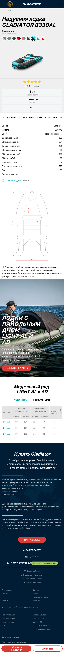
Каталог (36, 590)
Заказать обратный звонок (44, 563)
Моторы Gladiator (40, 615)
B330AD (6, 422)
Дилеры (36, 594)
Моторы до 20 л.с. (40, 618)
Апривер (15, 637)
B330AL (6, 428)
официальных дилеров (22, 464)
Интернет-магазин (40, 597)
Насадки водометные (42, 629)
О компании (7, 590)
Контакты (37, 601)
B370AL (6, 434)
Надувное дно (8, 622)
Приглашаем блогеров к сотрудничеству (20, 607)
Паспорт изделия (13, 180)
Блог (4, 597)
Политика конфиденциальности (16, 642)
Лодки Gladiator (8, 615)
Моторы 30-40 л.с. (40, 622)
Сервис (5, 601)
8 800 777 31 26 (20, 563)
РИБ (4, 625)
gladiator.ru (47, 467)
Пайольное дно (8, 618)
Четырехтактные (40, 625)
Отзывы (5, 594)
